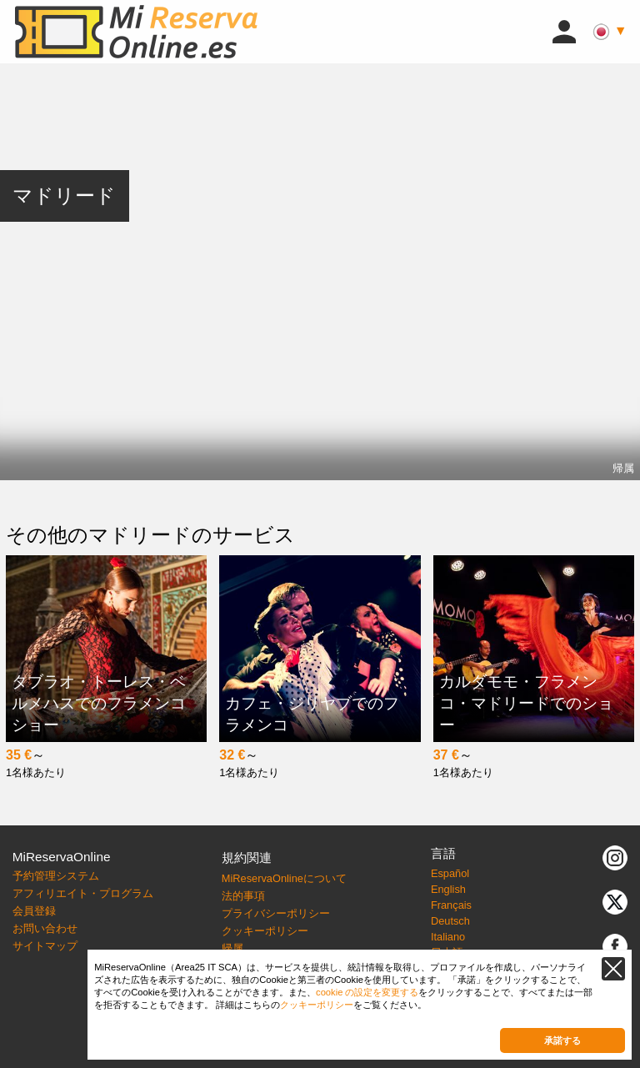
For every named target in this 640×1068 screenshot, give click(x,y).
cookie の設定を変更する (367, 992)
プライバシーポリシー (276, 913)
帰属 (623, 468)
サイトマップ (45, 946)
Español (450, 873)
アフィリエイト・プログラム (82, 893)
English (448, 889)
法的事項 (243, 896)
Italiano (448, 936)
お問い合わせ (45, 928)
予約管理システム (55, 876)
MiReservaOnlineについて (284, 878)
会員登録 (34, 911)
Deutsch (450, 921)
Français (451, 905)
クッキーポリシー (265, 931)
